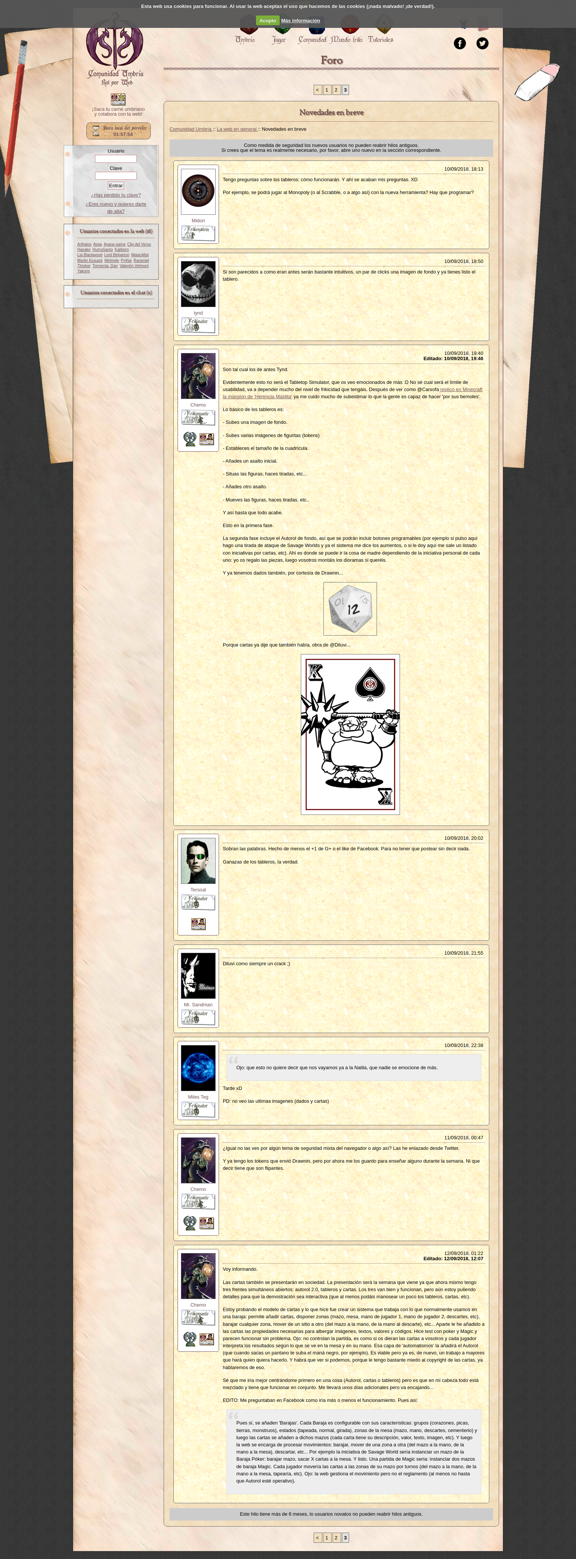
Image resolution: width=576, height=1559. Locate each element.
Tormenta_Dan (105, 266)
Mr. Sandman (198, 1004)
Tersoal (198, 890)
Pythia (126, 260)
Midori (198, 220)
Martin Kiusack (90, 260)
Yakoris (83, 271)
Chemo (198, 405)
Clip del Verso (139, 244)
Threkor (83, 266)
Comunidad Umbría (191, 129)
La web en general (237, 129)
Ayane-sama (114, 244)
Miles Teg (198, 1097)
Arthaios (84, 244)
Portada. (114, 49)
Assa (97, 244)
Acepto (267, 20)
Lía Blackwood (90, 255)
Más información (300, 20)
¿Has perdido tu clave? (116, 195)
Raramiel (141, 260)
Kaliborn (122, 250)
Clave (116, 168)
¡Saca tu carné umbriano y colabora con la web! (118, 112)
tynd (198, 313)
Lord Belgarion (117, 255)
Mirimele (111, 260)
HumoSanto (102, 250)
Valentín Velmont (134, 266)
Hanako (83, 250)
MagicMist (140, 255)
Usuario (115, 151)
